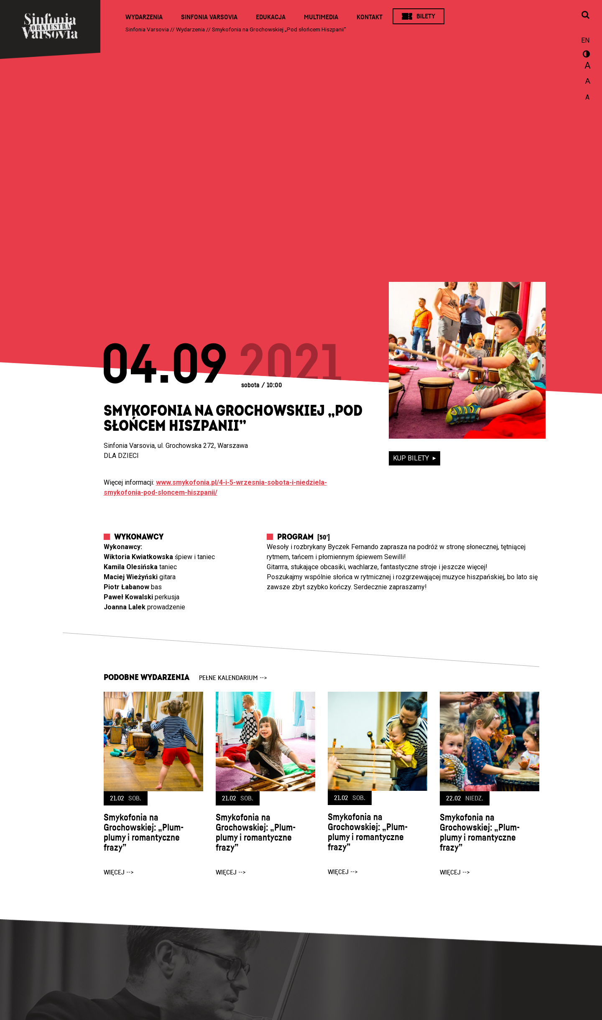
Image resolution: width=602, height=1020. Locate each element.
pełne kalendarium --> (233, 678)
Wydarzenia (144, 17)
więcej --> (119, 872)
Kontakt (370, 17)
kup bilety (412, 458)
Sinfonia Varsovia (209, 17)
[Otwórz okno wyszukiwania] (585, 15)
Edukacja (271, 17)
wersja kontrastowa (585, 55)
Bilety (425, 16)
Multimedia (321, 17)
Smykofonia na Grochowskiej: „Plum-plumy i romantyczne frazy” (144, 832)
